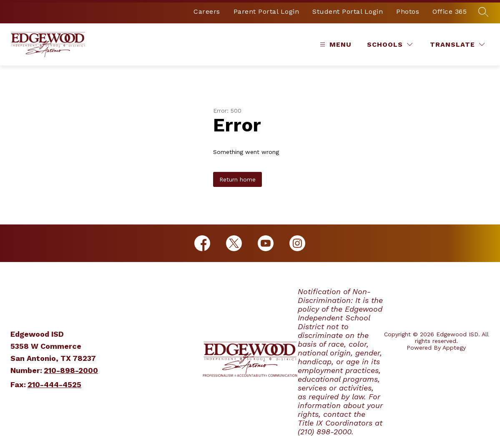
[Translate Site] (457, 44)
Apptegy (454, 347)
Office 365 (449, 11)
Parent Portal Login (266, 11)
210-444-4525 (54, 384)
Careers (206, 11)
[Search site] (483, 12)
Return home (237, 179)
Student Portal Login (347, 11)
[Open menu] (335, 44)
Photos (407, 11)
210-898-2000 (71, 370)
